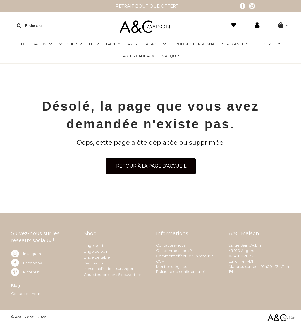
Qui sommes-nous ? (174, 250)
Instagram (32, 253)
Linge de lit (94, 245)
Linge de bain (96, 251)
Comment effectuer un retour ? (184, 255)
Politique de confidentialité (181, 271)
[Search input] (34, 25)
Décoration (94, 262)
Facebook (32, 262)
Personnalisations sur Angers (109, 268)
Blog (15, 285)
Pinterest (31, 271)
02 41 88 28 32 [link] (241, 255)
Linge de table (97, 256)
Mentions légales (171, 266)
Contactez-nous (25, 293)
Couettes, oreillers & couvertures (113, 274)
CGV (160, 260)
